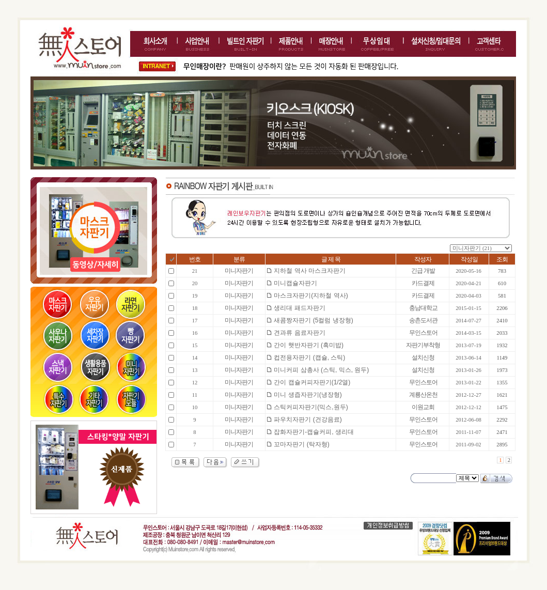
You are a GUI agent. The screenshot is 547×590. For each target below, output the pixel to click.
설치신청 (423, 357)
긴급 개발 (423, 270)
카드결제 (423, 283)
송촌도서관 (423, 320)
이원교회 (423, 407)
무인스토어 (423, 332)
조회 (502, 259)
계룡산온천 (423, 394)
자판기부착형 (423, 345)
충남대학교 (423, 308)
